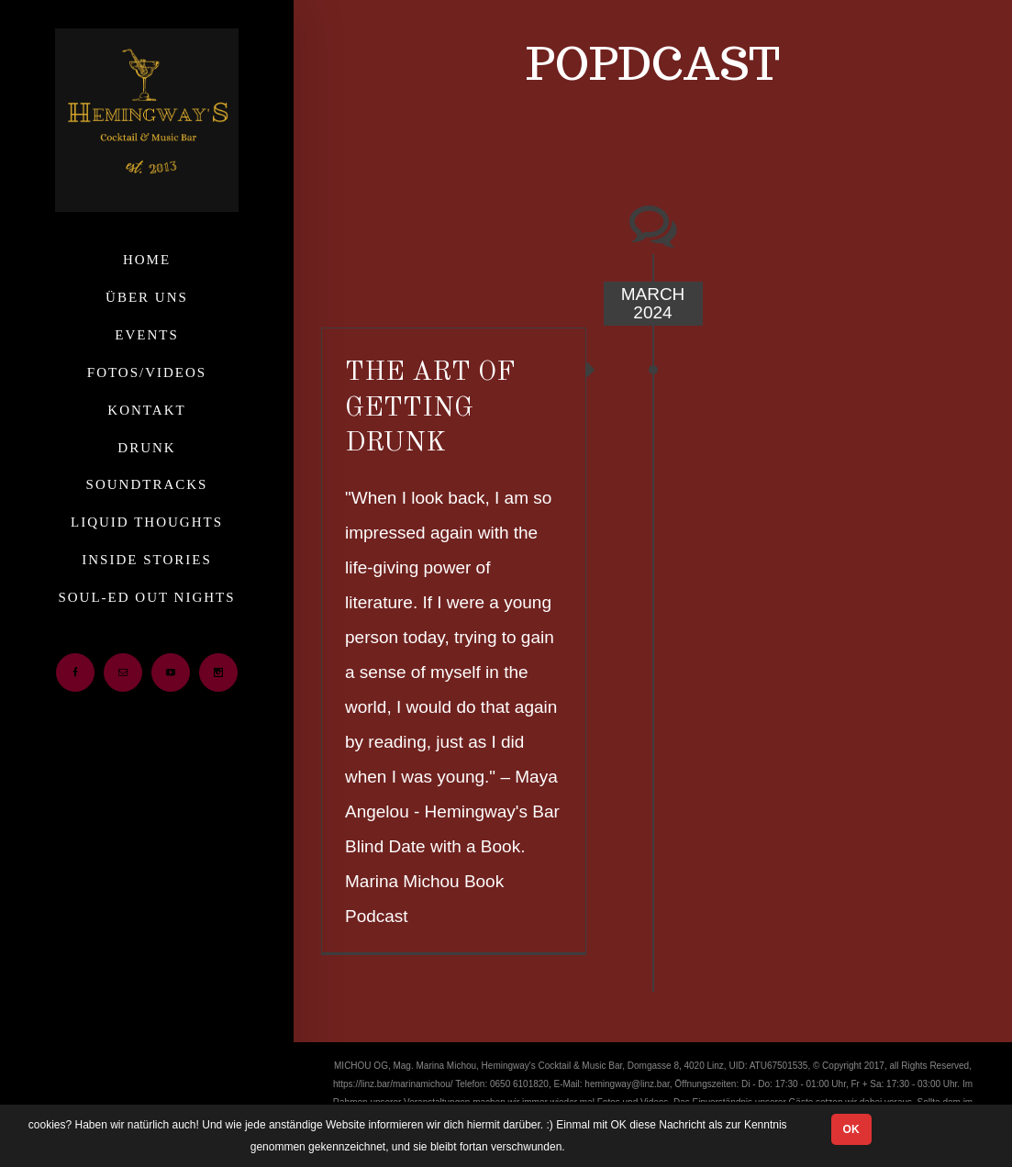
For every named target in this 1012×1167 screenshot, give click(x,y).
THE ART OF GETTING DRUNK (430, 408)
